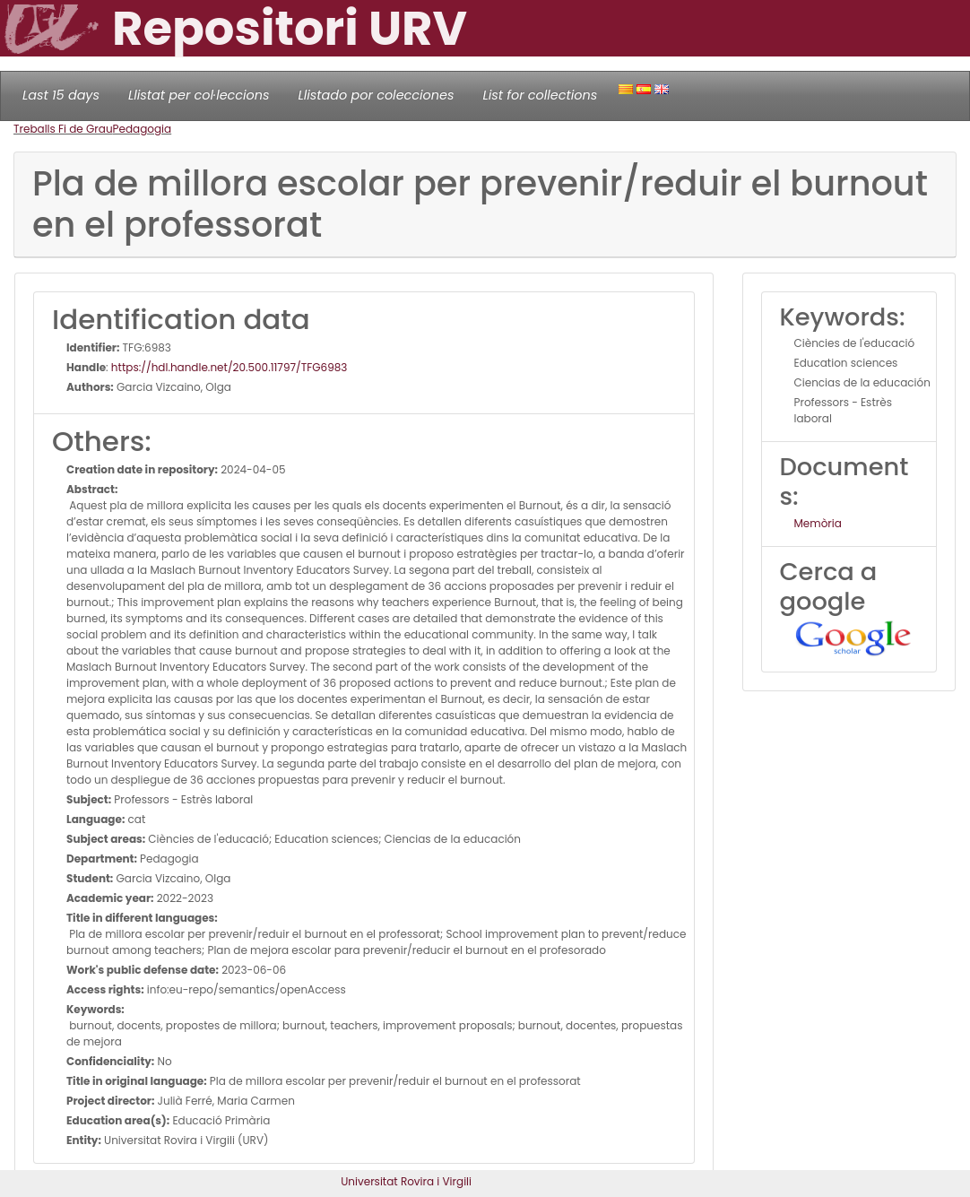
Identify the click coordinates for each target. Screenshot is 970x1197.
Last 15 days (61, 95)
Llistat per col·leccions (199, 95)
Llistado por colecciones (377, 95)
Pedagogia (142, 128)
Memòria (818, 523)
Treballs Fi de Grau (63, 128)
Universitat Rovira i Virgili (406, 1181)
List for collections (539, 95)
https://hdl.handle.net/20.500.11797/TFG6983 (229, 367)
